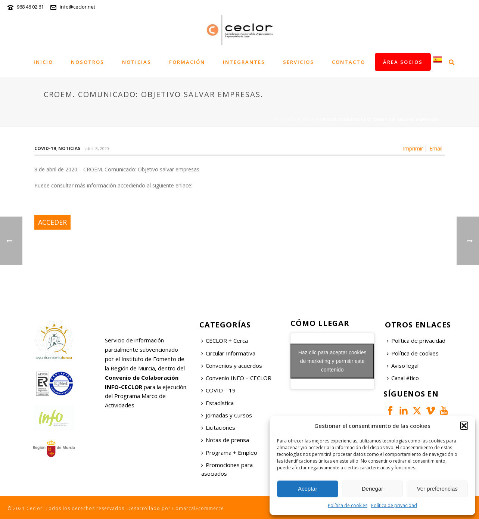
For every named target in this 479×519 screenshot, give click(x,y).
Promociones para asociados (227, 469)
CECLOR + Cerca (224, 340)
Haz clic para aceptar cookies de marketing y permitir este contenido (332, 361)
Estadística (217, 403)
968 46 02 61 (30, 6)
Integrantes (244, 62)
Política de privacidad (394, 505)
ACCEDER (52, 222)
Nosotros (87, 62)
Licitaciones (218, 427)
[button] (464, 425)
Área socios (403, 62)
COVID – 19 (218, 390)
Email (435, 149)
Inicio (43, 62)
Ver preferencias (437, 488)
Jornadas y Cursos (226, 415)
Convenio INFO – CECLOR (236, 378)
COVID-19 (45, 148)
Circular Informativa (228, 353)
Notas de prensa (225, 440)
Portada (285, 119)
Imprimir (413, 149)
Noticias (136, 62)
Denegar (372, 488)
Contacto (348, 62)
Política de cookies (347, 505)
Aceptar (307, 488)
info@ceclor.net (77, 6)
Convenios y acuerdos (231, 365)
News (308, 119)
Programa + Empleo (229, 452)
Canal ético (403, 378)
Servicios (298, 62)
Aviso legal (403, 365)
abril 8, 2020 (97, 148)
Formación (187, 62)
